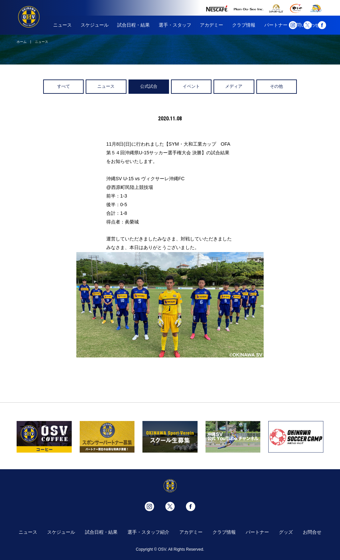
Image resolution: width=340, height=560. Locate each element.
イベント (191, 86)
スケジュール (95, 25)
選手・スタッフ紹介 (148, 532)
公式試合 (148, 86)
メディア (233, 86)
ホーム (22, 42)
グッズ (286, 532)
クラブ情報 (243, 25)
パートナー (276, 25)
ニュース (62, 25)
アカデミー (211, 25)
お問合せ (312, 532)
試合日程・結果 (133, 25)
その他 (276, 86)
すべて (63, 86)
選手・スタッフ (175, 25)
